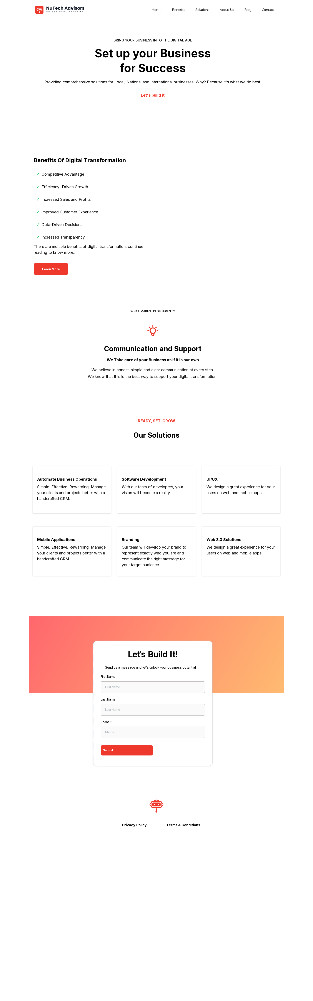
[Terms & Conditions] (183, 958)
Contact (268, 10)
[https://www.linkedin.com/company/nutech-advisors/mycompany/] (207, 983)
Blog (247, 10)
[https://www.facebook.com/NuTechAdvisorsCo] (106, 983)
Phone (106, 855)
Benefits (178, 10)
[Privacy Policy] (134, 958)
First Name (108, 810)
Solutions (202, 10)
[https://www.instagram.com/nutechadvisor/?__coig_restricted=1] (156, 983)
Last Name (108, 833)
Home (156, 10)
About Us (227, 10)
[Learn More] (51, 330)
